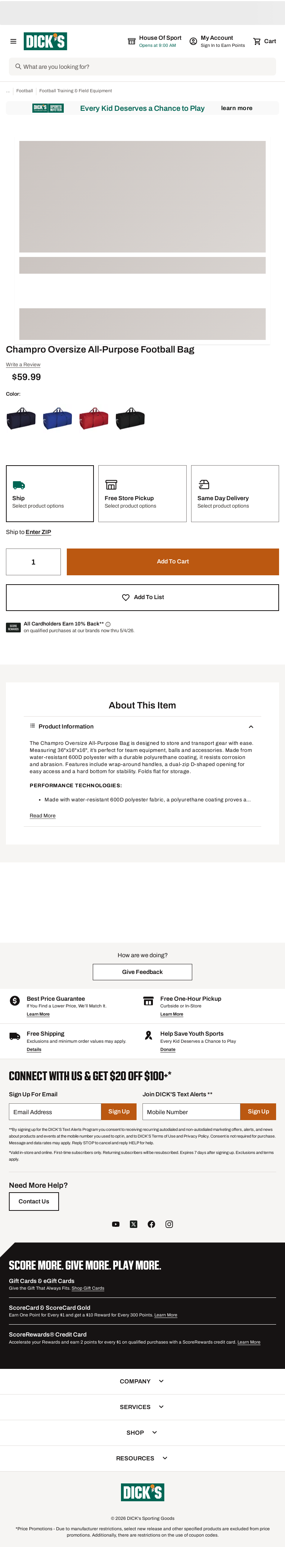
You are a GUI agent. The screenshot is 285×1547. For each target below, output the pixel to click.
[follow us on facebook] (151, 1225)
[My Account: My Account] (217, 41)
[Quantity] (33, 562)
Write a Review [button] (23, 364)
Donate (168, 1049)
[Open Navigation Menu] (13, 41)
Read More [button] (43, 815)
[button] (38, 532)
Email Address (32, 1112)
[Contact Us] (34, 1201)
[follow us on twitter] (133, 1225)
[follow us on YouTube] (115, 1225)
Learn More (237, 108)
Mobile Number (167, 1112)
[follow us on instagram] (169, 1225)
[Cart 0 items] (265, 41)
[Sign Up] (119, 1111)
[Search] (149, 66)
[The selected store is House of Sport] (155, 41)
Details (34, 1049)
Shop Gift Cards (88, 1288)
